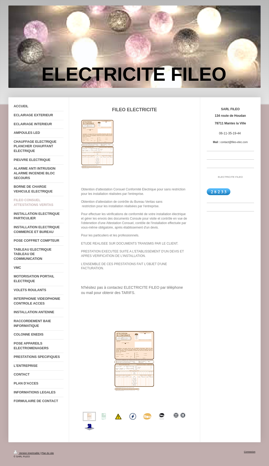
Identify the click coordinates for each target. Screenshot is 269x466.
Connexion (249, 451)
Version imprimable (27, 453)
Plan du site (47, 453)
